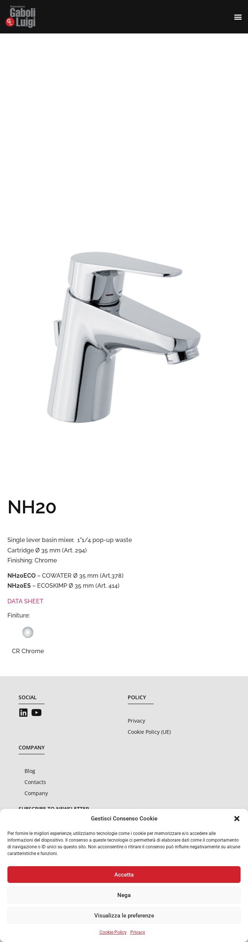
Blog (30, 770)
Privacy (137, 932)
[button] (237, 818)
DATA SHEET (25, 601)
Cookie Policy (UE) (149, 731)
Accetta (124, 874)
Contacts (35, 781)
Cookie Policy (113, 932)
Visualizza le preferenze (124, 915)
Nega (124, 895)
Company (36, 793)
